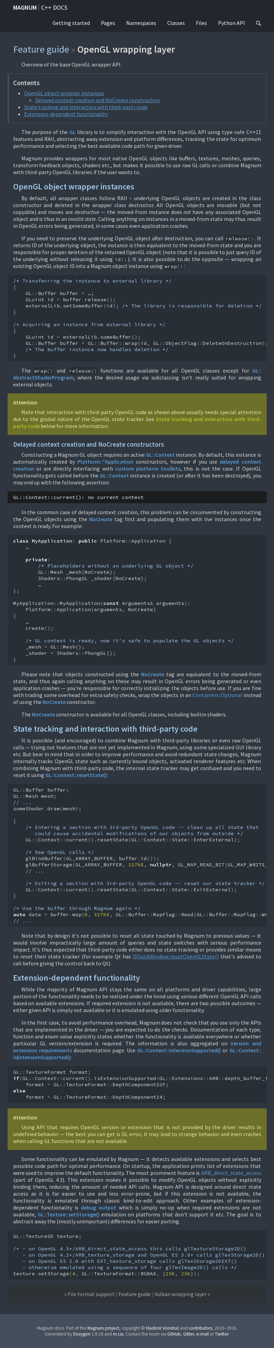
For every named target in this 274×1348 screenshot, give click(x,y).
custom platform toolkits (147, 468)
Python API (231, 22)
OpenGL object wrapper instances (64, 93)
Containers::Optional (217, 694)
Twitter (221, 1334)
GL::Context (160, 454)
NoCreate (100, 519)
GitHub (174, 1334)
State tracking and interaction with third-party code (86, 107)
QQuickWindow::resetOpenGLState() (176, 956)
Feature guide (41, 49)
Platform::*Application (105, 461)
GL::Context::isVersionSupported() (179, 1050)
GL (72, 131)
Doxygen (82, 1334)
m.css (118, 1334)
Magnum (25, 7)
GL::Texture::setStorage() (69, 1214)
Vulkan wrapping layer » (182, 1294)
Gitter (188, 1334)
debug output (98, 1207)
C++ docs (54, 7)
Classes (176, 22)
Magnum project (103, 1328)
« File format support (89, 1294)
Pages (108, 22)
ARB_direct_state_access (231, 1172)
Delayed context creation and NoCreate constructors (97, 100)
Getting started (71, 22)
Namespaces (141, 22)
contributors (200, 1328)
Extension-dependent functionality (66, 113)
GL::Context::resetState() (76, 774)
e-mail (202, 1334)
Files (201, 22)
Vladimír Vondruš (162, 1328)
